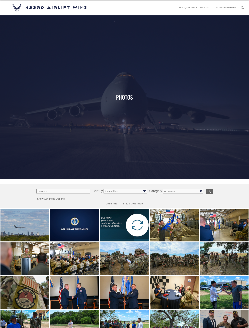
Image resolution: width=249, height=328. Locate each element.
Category (155, 191)
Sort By (98, 191)
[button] (5, 7)
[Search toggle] (243, 7)
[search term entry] (63, 191)
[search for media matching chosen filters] (209, 191)
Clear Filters (111, 203)
